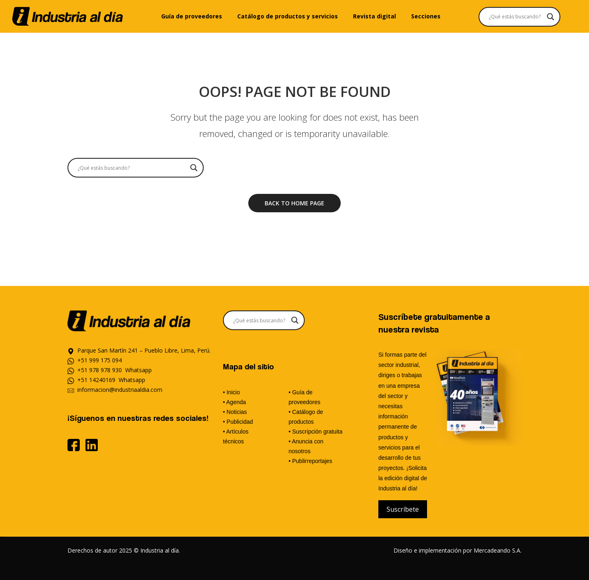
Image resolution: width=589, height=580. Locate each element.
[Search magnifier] (550, 16)
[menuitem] (191, 16)
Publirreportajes (312, 461)
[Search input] (516, 16)
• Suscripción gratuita (315, 431)
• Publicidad (238, 421)
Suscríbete (403, 509)
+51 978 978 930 (99, 370)
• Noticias (235, 412)
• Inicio (231, 392)
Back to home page (294, 203)
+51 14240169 (96, 380)
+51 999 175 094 (99, 360)
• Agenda (234, 402)
